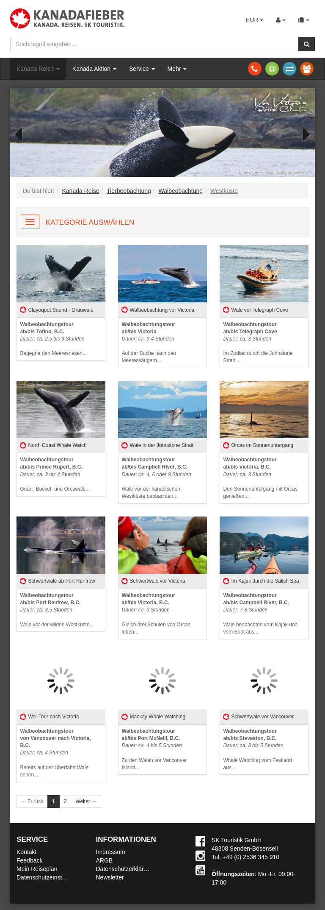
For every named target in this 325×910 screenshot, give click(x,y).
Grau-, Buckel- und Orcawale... (55, 474)
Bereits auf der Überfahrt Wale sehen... (55, 753)
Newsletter (110, 877)
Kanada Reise (38, 68)
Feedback (29, 860)
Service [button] (142, 68)
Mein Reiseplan (37, 868)
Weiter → (85, 801)
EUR (254, 20)
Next (302, 133)
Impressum (110, 852)
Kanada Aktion (94, 68)
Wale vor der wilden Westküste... (57, 610)
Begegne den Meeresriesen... (53, 339)
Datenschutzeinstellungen (50, 877)
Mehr (177, 68)
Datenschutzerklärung (125, 868)
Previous (22, 133)
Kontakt (26, 852)
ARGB (104, 860)
